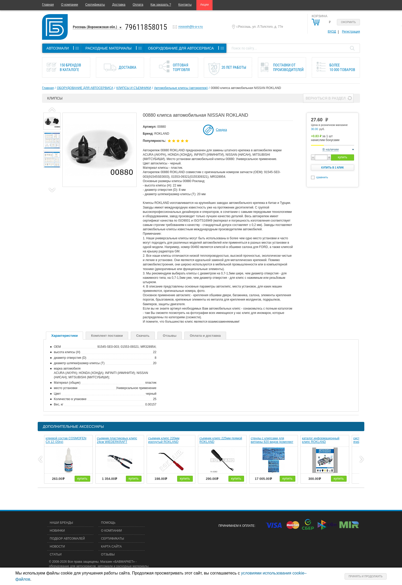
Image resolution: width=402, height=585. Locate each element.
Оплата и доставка (205, 336)
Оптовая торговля (181, 67)
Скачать (142, 336)
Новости (57, 546)
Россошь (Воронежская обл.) (95, 27)
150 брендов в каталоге (70, 67)
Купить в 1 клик (332, 167)
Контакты (185, 4)
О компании (69, 4)
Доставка (118, 4)
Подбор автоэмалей (67, 538)
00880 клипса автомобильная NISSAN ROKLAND (246, 88)
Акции (204, 4)
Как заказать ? (160, 4)
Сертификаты (95, 4)
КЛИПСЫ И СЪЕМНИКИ (133, 88)
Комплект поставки (107, 336)
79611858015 (146, 27)
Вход (332, 31)
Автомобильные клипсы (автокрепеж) (181, 88)
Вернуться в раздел (326, 98)
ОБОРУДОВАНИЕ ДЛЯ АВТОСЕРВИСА (85, 88)
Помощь (108, 522)
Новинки (57, 530)
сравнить (322, 177)
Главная (48, 4)
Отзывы (169, 336)
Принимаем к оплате (236, 526)
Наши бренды (61, 522)
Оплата (138, 4)
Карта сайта (111, 546)
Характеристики (64, 336)
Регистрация (351, 31)
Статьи (56, 554)
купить (342, 157)
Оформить (348, 22)
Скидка (221, 130)
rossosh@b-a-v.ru (190, 26)
